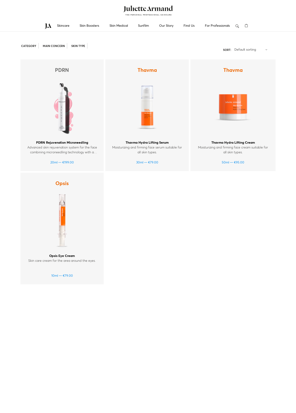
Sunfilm (143, 25)
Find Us (189, 25)
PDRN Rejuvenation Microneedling (62, 142)
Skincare (63, 25)
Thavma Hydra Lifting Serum (147, 142)
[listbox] (251, 50)
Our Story (166, 25)
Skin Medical (118, 25)
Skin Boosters (89, 25)
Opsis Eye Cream (62, 256)
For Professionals (217, 25)
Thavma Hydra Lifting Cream (233, 142)
